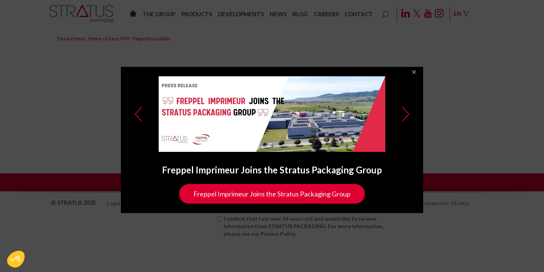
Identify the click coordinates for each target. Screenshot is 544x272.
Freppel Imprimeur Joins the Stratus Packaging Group (272, 194)
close (414, 72)
